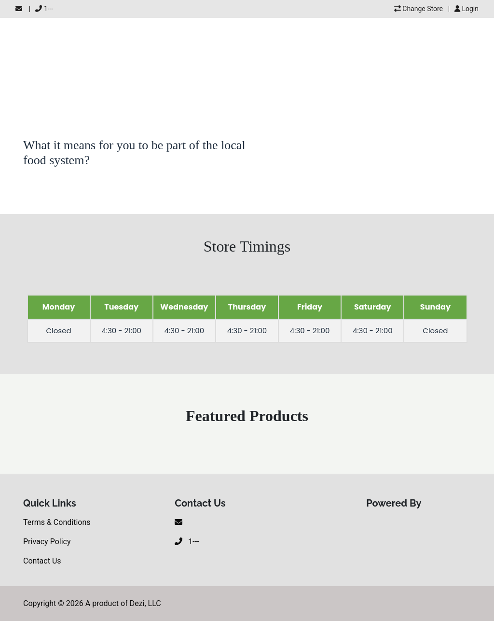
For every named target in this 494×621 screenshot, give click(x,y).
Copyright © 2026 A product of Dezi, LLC (92, 603)
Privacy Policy (47, 541)
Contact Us (42, 560)
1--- (44, 9)
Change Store (418, 9)
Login (466, 9)
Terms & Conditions (57, 522)
